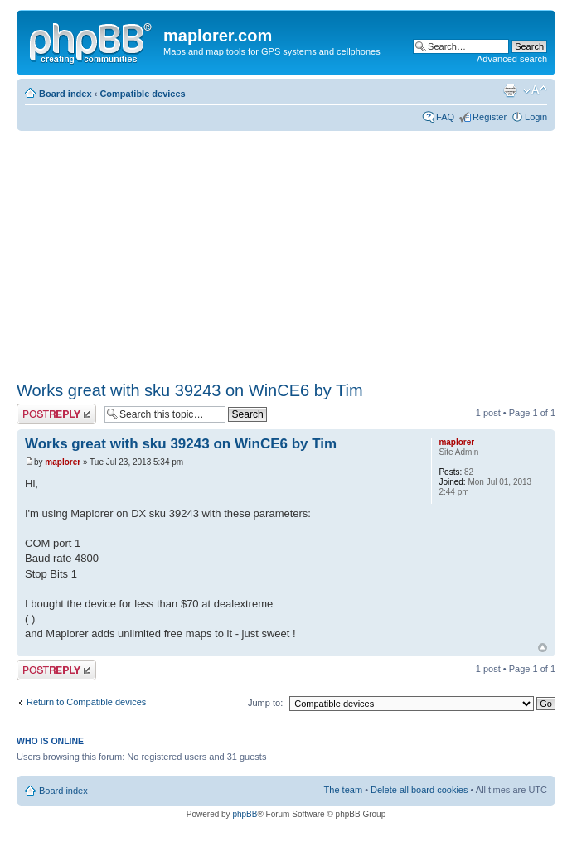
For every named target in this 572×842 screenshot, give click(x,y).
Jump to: (265, 703)
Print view (510, 90)
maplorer (62, 462)
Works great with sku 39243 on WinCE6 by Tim (190, 390)
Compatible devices (142, 94)
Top (542, 647)
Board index (65, 94)
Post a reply (56, 414)
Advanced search (512, 59)
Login (536, 117)
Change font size (535, 90)
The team (343, 790)
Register (490, 117)
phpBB (244, 814)
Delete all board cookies (419, 790)
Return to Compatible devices (86, 702)
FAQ (445, 117)
